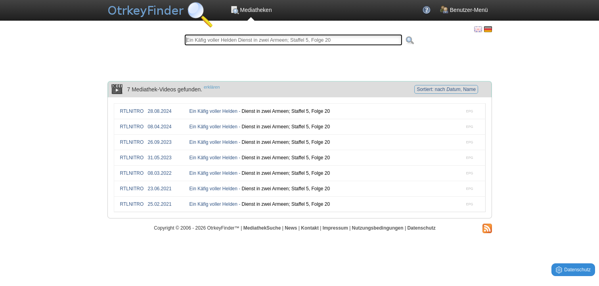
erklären (212, 87)
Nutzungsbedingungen (378, 228)
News (291, 228)
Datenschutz (421, 228)
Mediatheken (251, 10)
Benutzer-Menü (464, 10)
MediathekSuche (262, 228)
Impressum (335, 228)
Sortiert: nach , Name (446, 89)
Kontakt (310, 228)
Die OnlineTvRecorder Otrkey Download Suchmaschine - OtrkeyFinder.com (159, 12)
